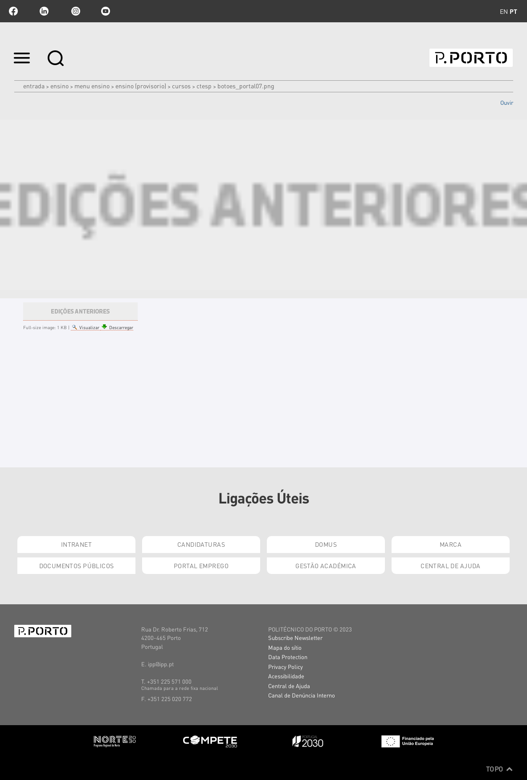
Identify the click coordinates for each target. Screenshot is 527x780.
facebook (13, 11)
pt (513, 11)
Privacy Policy (285, 666)
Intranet (76, 544)
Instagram (74, 11)
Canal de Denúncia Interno (301, 695)
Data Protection (287, 656)
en (504, 11)
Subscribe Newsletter (295, 637)
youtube (105, 11)
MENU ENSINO (92, 86)
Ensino (59, 86)
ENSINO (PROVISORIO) (140, 86)
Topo (499, 768)
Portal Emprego (201, 565)
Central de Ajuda (451, 565)
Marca (451, 544)
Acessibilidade (286, 676)
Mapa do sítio (285, 647)
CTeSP (204, 86)
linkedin (44, 11)
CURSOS (181, 86)
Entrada (34, 86)
